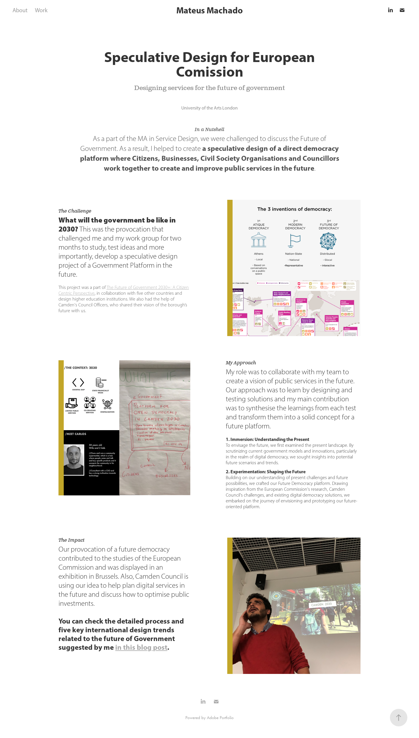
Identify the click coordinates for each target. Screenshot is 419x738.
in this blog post (141, 647)
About (20, 10)
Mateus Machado (209, 10)
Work (41, 10)
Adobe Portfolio (220, 717)
